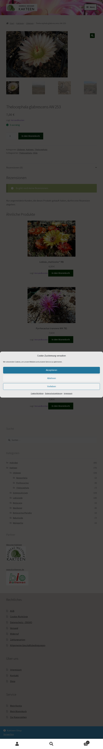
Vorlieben (51, 386)
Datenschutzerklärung (53, 393)
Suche (51, 744)
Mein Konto (17, 744)
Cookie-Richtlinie (37, 393)
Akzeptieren (51, 370)
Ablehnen (51, 378)
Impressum (68, 393)
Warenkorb (79, 741)
